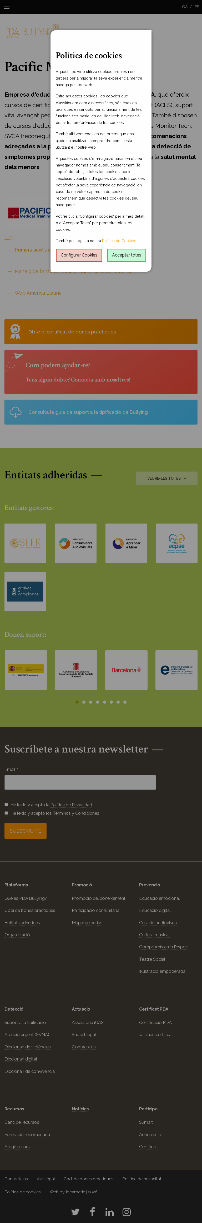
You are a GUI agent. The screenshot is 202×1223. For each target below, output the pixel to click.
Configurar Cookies (79, 255)
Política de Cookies (119, 240)
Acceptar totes (126, 255)
